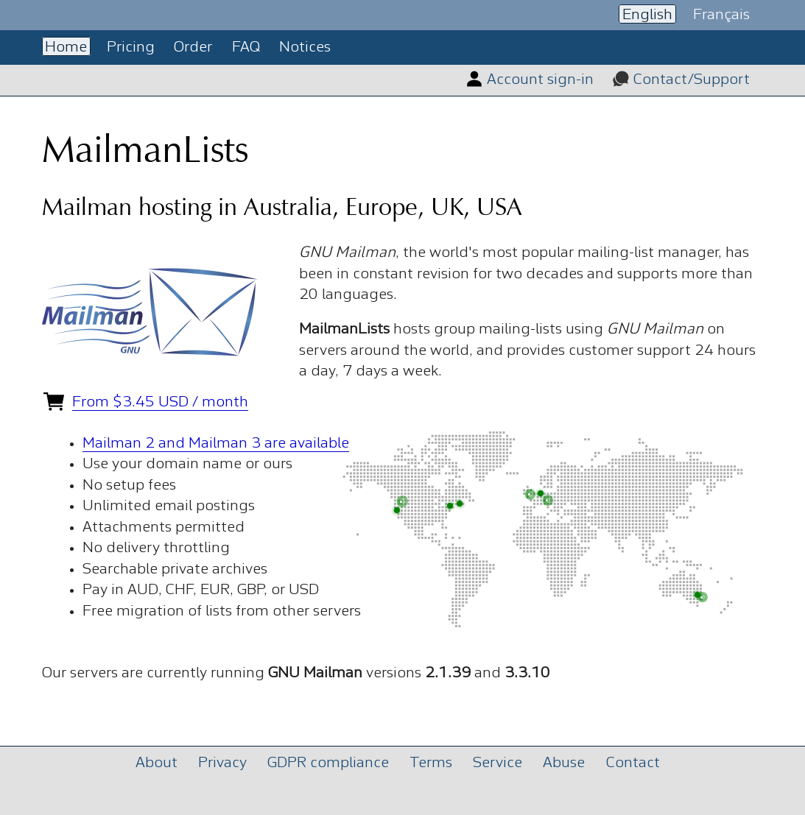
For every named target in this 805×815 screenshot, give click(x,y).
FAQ (246, 47)
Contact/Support (691, 80)
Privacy (222, 763)
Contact (633, 763)
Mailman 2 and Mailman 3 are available (215, 443)
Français (721, 14)
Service (497, 763)
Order (193, 47)
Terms (430, 763)
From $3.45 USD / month (160, 402)
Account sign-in (540, 80)
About (156, 763)
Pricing (131, 47)
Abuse (564, 763)
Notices (305, 47)
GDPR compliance (328, 763)
